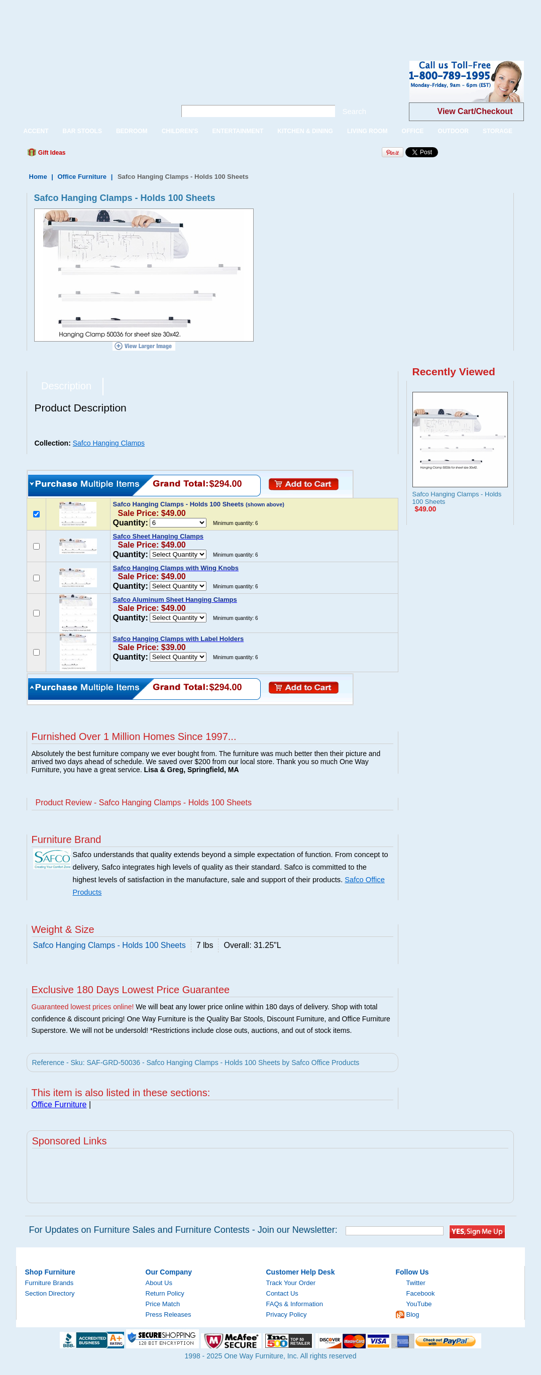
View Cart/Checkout (475, 111)
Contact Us (282, 1293)
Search (355, 111)
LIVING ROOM (367, 131)
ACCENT (36, 131)
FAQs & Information (294, 1304)
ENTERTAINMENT (237, 131)
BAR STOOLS (82, 131)
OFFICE (413, 131)
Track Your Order (291, 1283)
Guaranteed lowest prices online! (83, 1007)
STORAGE (497, 131)
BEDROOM (132, 131)
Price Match (163, 1304)
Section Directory (50, 1293)
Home (38, 176)
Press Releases (168, 1314)
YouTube (419, 1304)
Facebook (420, 1293)
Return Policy (165, 1293)
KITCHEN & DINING (305, 131)
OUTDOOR (453, 131)
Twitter (415, 1283)
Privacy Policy (286, 1314)
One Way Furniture (90, 89)
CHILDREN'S (180, 131)
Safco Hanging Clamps (109, 443)
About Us (159, 1283)
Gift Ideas (51, 153)
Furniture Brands (49, 1283)
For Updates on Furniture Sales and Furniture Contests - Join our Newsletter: (183, 1230)
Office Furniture (82, 176)
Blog (412, 1314)
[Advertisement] (183, 22)
